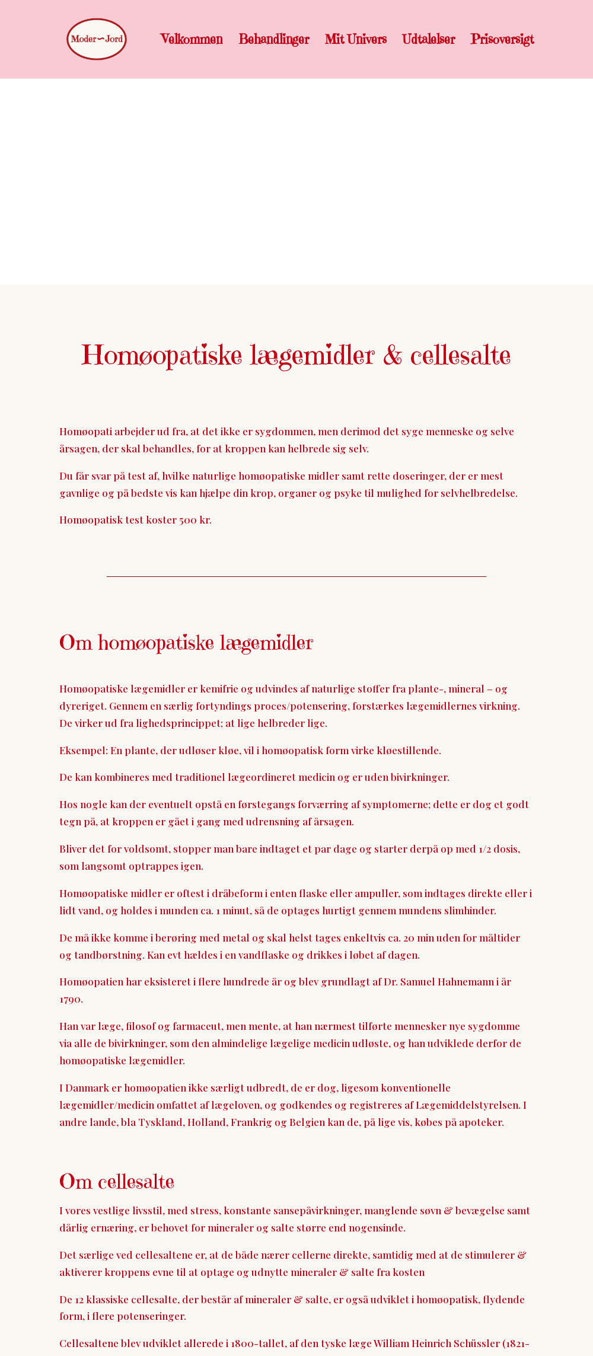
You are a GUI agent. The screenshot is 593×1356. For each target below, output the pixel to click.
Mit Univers (356, 41)
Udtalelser (429, 41)
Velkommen (192, 41)
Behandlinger (273, 41)
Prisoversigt (502, 41)
